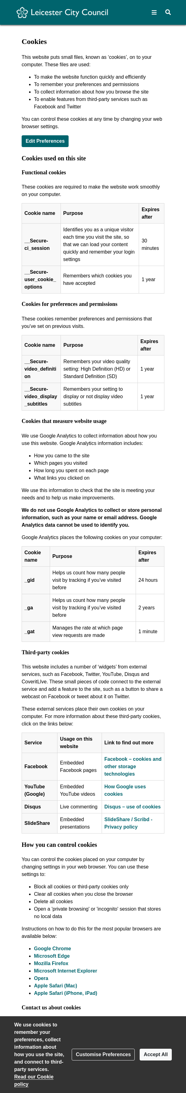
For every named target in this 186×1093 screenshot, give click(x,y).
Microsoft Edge (52, 956)
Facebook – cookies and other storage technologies (133, 766)
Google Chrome (52, 948)
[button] (154, 12)
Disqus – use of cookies (132, 806)
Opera (41, 978)
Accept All (156, 1054)
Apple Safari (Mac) (55, 985)
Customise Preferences (103, 1054)
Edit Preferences (45, 141)
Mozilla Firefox (51, 963)
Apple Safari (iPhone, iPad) (65, 993)
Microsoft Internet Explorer (65, 970)
